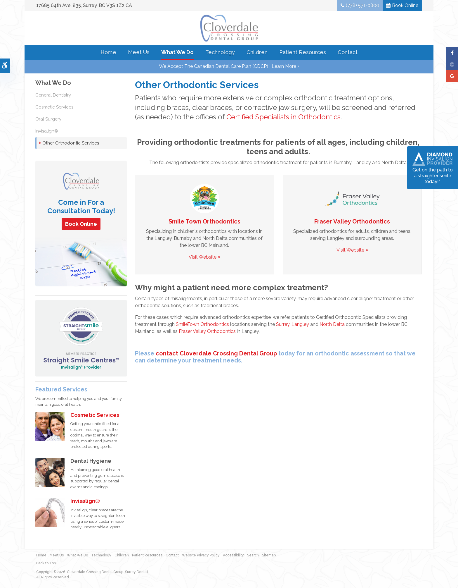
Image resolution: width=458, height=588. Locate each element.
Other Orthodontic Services (70, 143)
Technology (220, 52)
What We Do (177, 52)
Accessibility (233, 555)
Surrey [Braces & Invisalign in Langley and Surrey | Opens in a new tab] (282, 324)
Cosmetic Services (54, 107)
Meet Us (139, 52)
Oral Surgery (48, 119)
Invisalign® (46, 131)
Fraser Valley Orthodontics (207, 331)
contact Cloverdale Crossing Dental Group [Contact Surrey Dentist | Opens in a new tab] (216, 353)
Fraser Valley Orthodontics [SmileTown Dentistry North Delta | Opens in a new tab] (352, 221)
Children (257, 52)
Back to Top (46, 563)
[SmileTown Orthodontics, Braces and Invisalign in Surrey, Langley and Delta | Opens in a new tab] (204, 198)
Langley (300, 324)
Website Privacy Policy (201, 555)
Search (253, 555)
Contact (348, 52)
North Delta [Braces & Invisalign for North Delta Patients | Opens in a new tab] (332, 324)
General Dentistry (53, 95)
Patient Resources (302, 52)
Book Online (405, 5)
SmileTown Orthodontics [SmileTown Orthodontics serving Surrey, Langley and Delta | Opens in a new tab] (202, 324)
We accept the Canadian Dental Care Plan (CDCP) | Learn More (227, 66)
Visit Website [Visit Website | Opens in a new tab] (202, 257)
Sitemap (269, 555)
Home (108, 52)
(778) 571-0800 (362, 5)
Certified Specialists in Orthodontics (283, 117)
